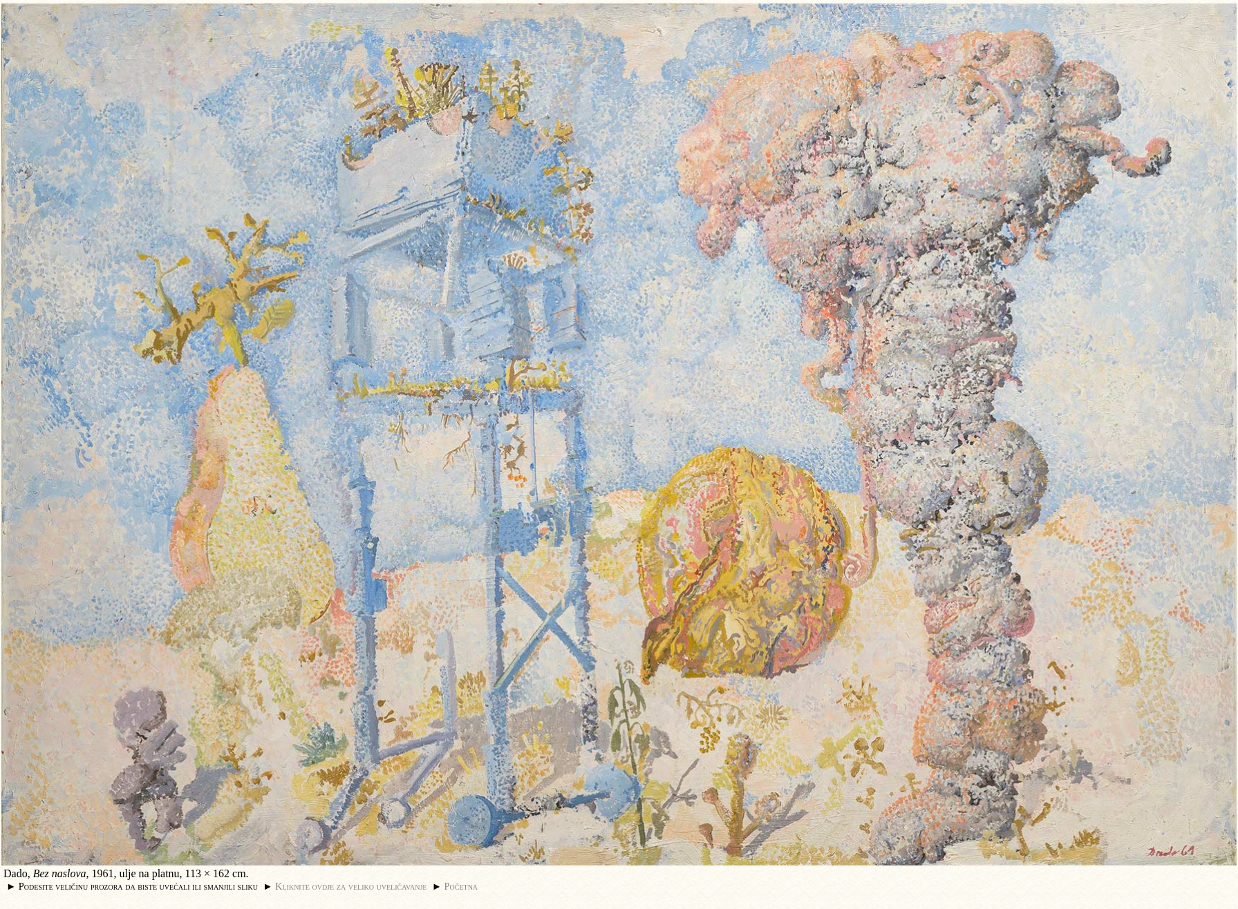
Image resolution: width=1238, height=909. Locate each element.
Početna (461, 886)
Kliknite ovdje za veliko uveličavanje (350, 886)
